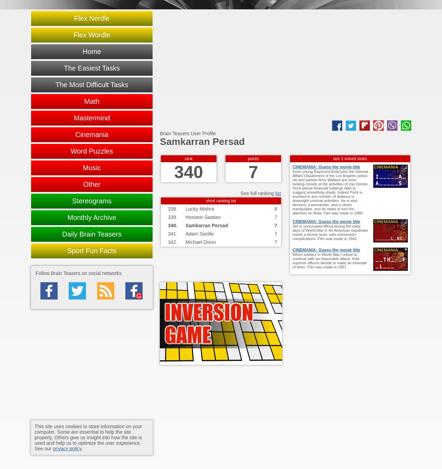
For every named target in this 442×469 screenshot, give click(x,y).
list (278, 193)
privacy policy (67, 448)
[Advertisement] (285, 65)
